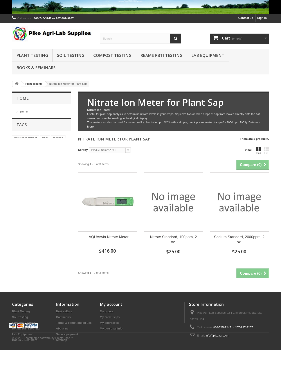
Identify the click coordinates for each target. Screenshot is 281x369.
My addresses (109, 322)
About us (62, 328)
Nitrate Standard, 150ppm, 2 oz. (173, 239)
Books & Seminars (36, 67)
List (266, 150)
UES (45, 139)
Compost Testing (112, 55)
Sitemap (61, 340)
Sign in (262, 18)
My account (111, 304)
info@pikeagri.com (217, 335)
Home (22, 98)
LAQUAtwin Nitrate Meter (108, 237)
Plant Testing (32, 55)
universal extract (25, 139)
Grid (258, 150)
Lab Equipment (207, 55)
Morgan (58, 139)
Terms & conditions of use (74, 322)
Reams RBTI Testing (161, 55)
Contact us (245, 18)
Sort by (83, 149)
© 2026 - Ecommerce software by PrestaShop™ (42, 357)
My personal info (111, 328)
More (90, 126)
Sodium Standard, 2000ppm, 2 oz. (239, 239)
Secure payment (67, 334)
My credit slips (110, 317)
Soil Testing (70, 55)
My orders (106, 311)
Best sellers (64, 311)
